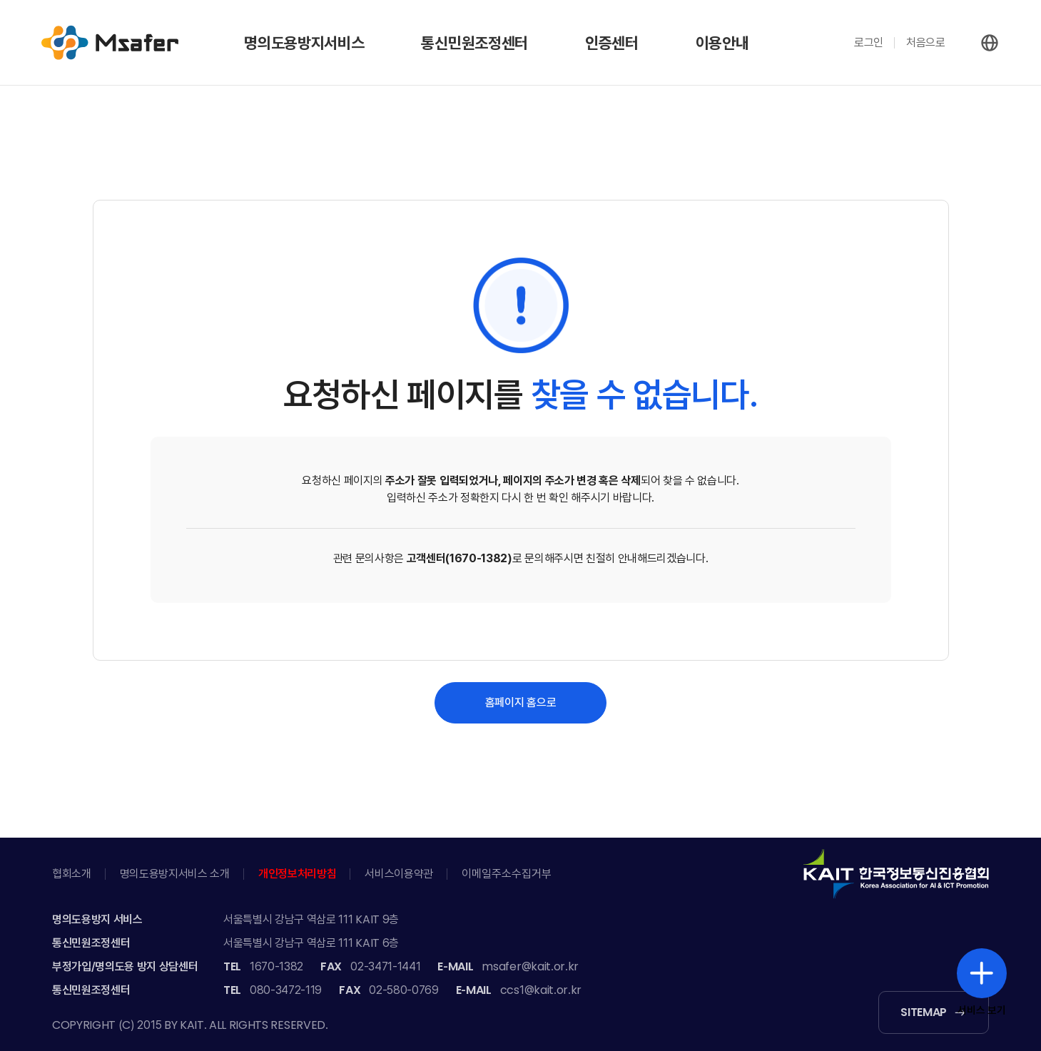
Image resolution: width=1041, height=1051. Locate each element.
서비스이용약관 (399, 873)
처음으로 (925, 42)
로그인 (868, 42)
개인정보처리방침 (297, 873)
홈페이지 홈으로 (520, 702)
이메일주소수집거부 (507, 873)
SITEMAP (923, 1012)
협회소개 (71, 873)
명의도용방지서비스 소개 (175, 873)
